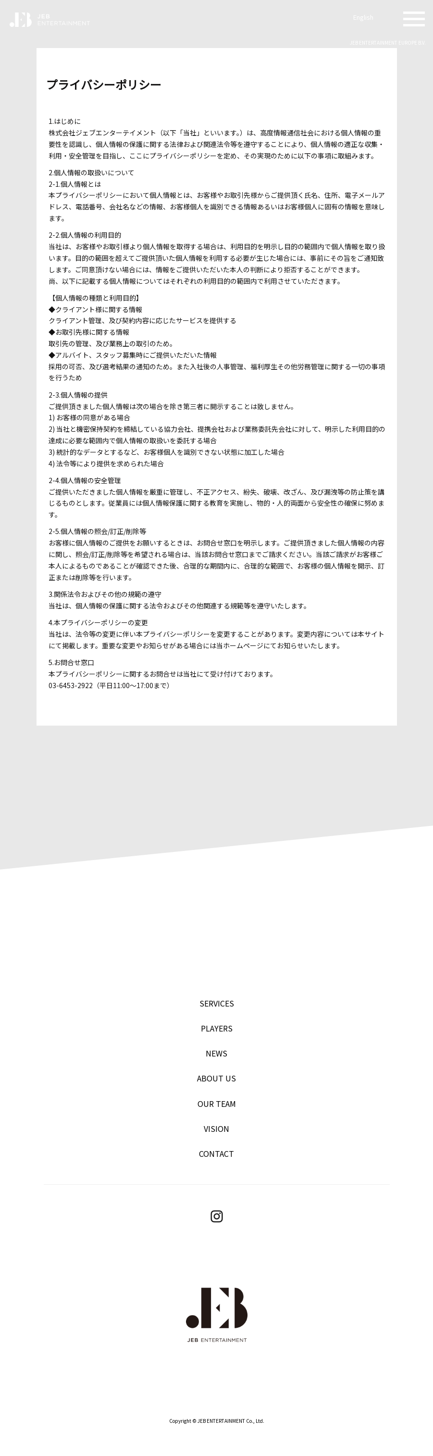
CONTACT (216, 1153)
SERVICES (216, 1003)
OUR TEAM (217, 1103)
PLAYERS (217, 1028)
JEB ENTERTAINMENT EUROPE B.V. (388, 42)
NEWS (216, 1053)
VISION (216, 1128)
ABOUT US (216, 1078)
